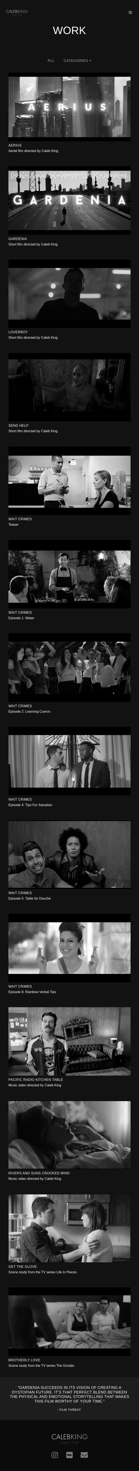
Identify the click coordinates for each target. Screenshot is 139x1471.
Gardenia (17, 239)
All (51, 61)
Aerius (15, 145)
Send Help (18, 425)
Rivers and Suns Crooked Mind (39, 1173)
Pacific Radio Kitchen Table (35, 1080)
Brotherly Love (24, 1360)
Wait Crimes (20, 519)
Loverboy (18, 332)
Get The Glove (22, 1266)
